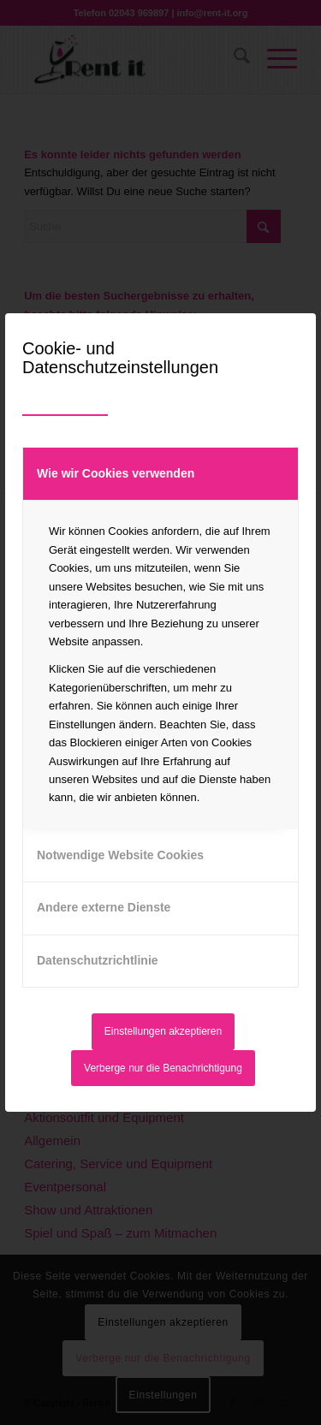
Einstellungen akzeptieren (163, 1031)
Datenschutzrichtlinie (97, 960)
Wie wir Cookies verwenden (115, 473)
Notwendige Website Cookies (120, 855)
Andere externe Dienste (103, 907)
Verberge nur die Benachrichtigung (163, 1068)
